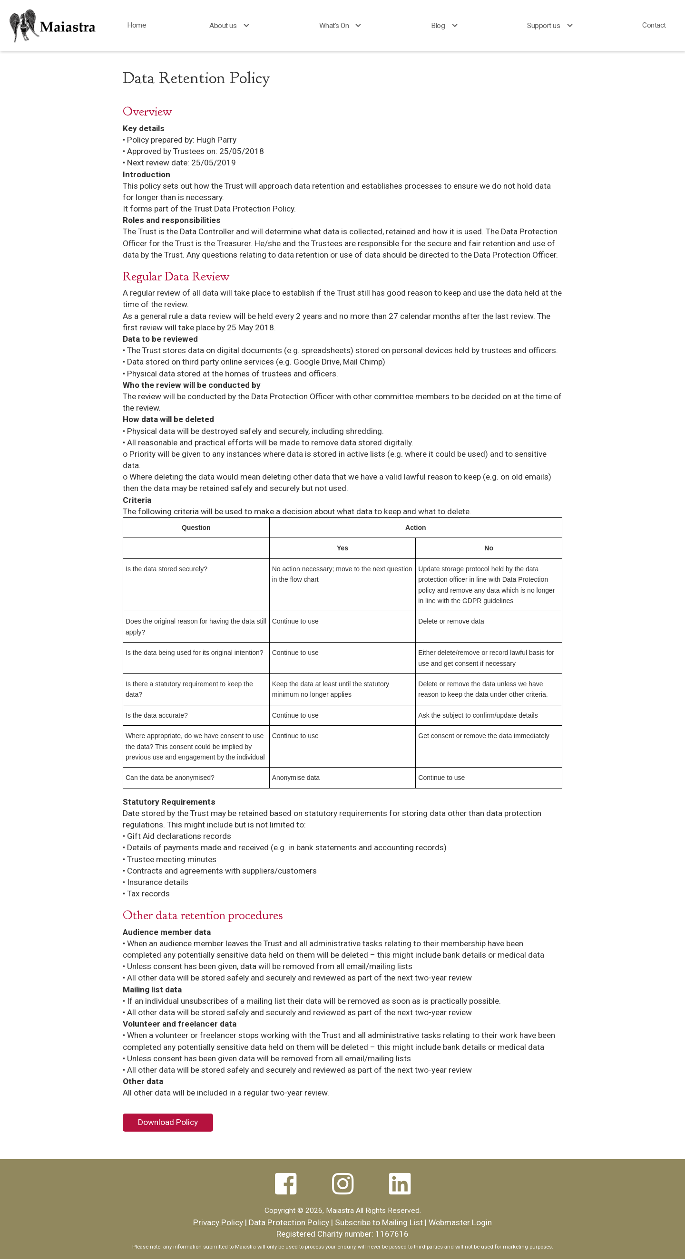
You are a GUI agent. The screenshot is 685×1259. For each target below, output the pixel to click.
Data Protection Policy (289, 1222)
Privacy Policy (218, 1222)
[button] (232, 26)
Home (136, 25)
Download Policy (168, 1122)
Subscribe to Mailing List (379, 1222)
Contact (654, 25)
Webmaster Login (460, 1222)
